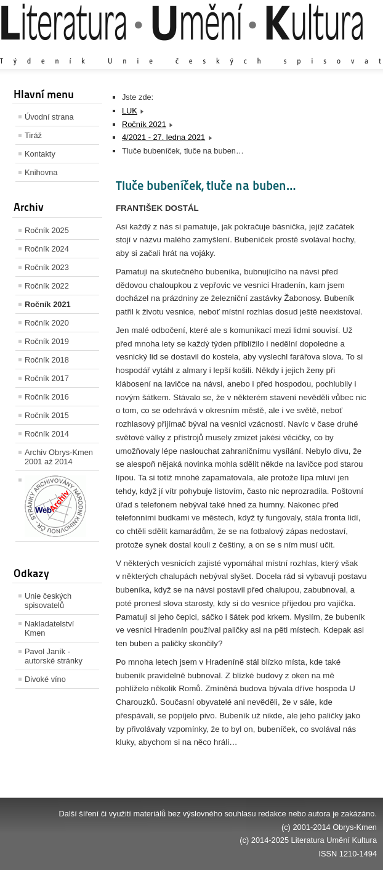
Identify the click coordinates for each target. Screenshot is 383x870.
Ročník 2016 (47, 396)
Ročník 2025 (47, 230)
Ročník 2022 (47, 285)
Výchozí (303, 49)
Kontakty (40, 153)
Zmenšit (340, 49)
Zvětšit (269, 49)
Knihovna (41, 172)
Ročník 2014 (47, 433)
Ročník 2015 (47, 415)
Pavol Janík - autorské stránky (54, 656)
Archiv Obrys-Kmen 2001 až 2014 (59, 457)
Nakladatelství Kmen (49, 628)
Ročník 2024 (47, 248)
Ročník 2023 (47, 267)
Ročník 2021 (48, 304)
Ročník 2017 (47, 378)
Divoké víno (45, 679)
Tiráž (33, 135)
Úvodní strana (49, 116)
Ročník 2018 (47, 359)
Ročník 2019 (47, 341)
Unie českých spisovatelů (48, 600)
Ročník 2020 (47, 322)
